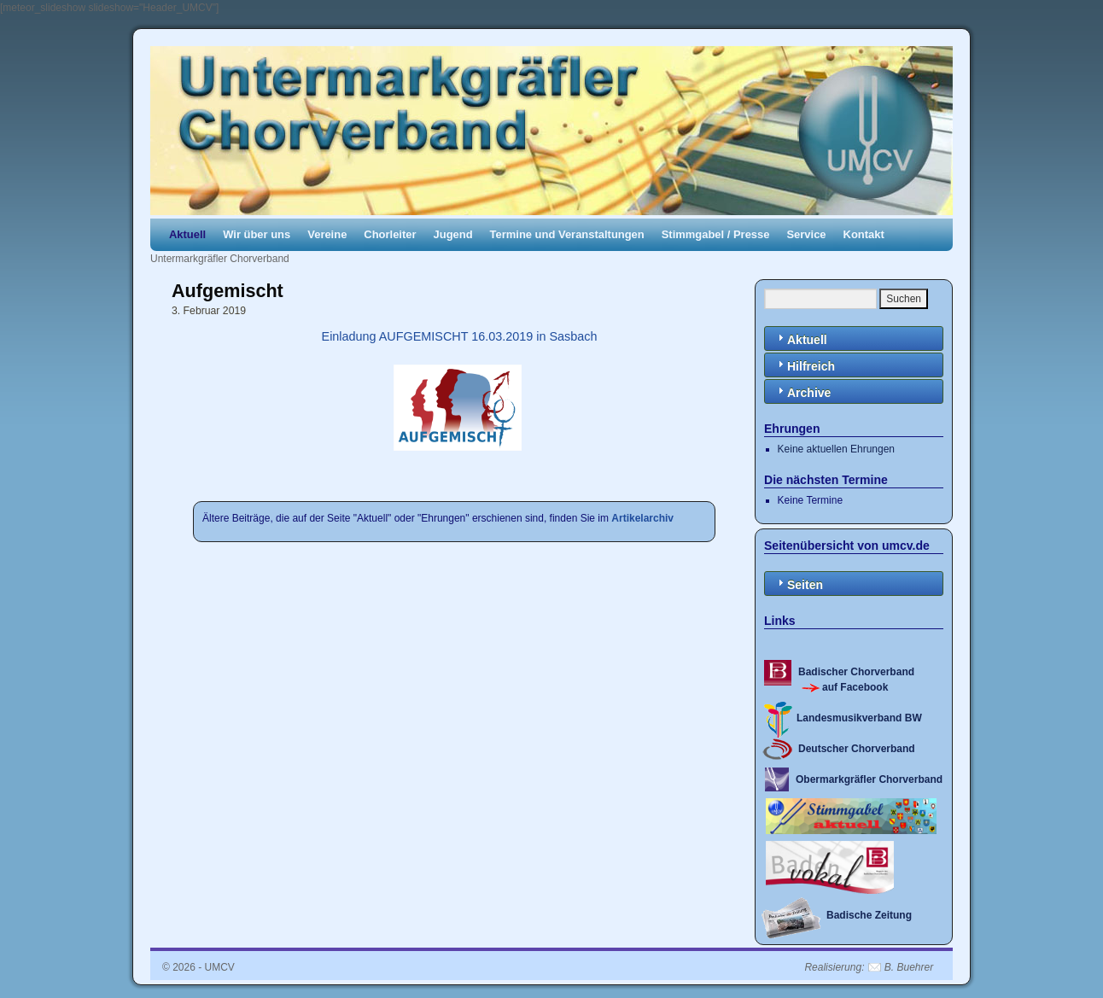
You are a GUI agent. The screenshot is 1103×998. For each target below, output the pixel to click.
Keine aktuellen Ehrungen (836, 449)
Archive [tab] (802, 391)
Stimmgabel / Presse (716, 234)
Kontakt (863, 234)
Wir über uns (256, 234)
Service (806, 234)
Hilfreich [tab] (804, 365)
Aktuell (187, 234)
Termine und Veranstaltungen (567, 234)
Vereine (327, 234)
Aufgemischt (227, 290)
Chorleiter (390, 234)
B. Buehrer (908, 967)
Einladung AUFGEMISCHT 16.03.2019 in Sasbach (458, 336)
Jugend (453, 234)
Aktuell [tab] (800, 338)
